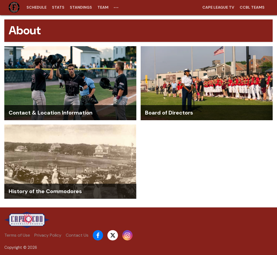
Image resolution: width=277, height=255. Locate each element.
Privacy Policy (47, 235)
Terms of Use (17, 235)
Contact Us (77, 235)
